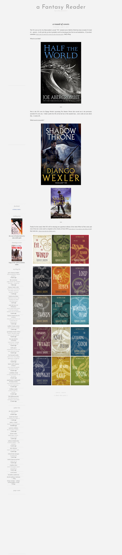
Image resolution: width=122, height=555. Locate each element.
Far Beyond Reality (13, 355)
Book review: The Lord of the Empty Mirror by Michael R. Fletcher (13, 290)
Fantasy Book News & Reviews (13, 316)
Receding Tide (13, 455)
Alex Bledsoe (13, 448)
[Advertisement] (16, 55)
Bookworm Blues (13, 296)
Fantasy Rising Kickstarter (13, 424)
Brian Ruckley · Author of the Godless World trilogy (13, 482)
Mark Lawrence (13, 417)
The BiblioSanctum (13, 396)
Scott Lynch (13, 472)
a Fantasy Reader (61, 7)
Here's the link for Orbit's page (46, 231)
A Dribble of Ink (13, 373)
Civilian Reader (13, 389)
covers (63, 392)
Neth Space (13, 348)
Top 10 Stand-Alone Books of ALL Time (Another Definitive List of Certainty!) (13, 310)
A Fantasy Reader (16, 209)
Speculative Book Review (13, 332)
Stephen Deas (13, 465)
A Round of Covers (61, 24)
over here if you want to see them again (80, 229)
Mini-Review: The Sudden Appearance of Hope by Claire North (13, 358)
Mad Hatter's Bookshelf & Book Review (13, 380)
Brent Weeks (13, 433)
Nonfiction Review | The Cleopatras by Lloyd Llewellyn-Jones (13, 299)
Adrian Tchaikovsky (13, 441)
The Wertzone (13, 280)
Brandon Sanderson (13, 474)
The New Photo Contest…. (13, 429)
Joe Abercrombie (13, 411)
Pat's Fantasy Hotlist (13, 272)
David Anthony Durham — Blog (13, 477)
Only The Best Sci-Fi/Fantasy (13, 305)
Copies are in (13, 461)
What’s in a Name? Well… (13, 450)
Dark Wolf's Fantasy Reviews (13, 364)
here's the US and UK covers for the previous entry (50, 34)
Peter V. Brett (13, 422)
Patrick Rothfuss (13, 428)
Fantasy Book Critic (13, 287)
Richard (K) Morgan (13, 454)
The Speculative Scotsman (13, 339)
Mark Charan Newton (13, 459)
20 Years (13, 412)
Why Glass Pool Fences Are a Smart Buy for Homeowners (13, 320)
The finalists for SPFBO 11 (13, 418)
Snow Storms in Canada (13, 327)
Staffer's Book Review (13, 326)
